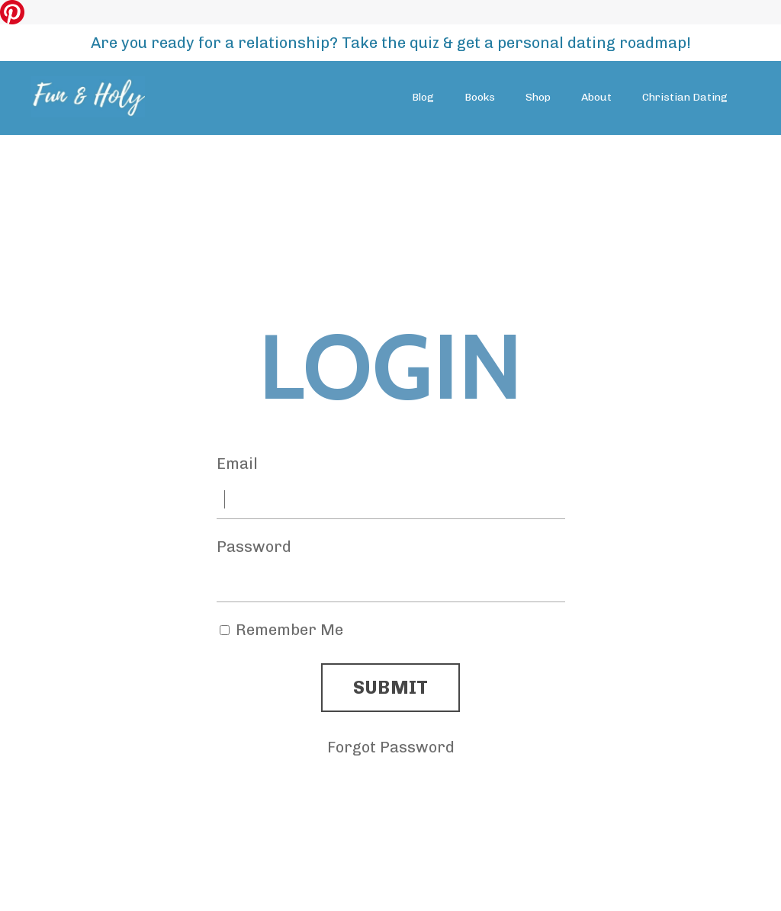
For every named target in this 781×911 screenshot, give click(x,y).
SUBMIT (391, 687)
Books (479, 97)
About (596, 97)
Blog (423, 97)
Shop (538, 97)
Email (237, 463)
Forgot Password (391, 747)
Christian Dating (685, 97)
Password (254, 546)
